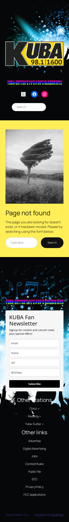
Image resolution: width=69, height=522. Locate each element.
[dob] (34, 372)
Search (52, 242)
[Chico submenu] (39, 409)
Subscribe (34, 384)
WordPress (57, 514)
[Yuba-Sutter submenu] (43, 424)
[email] (34, 343)
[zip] (34, 363)
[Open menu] (23, 94)
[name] (34, 353)
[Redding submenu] (40, 416)
